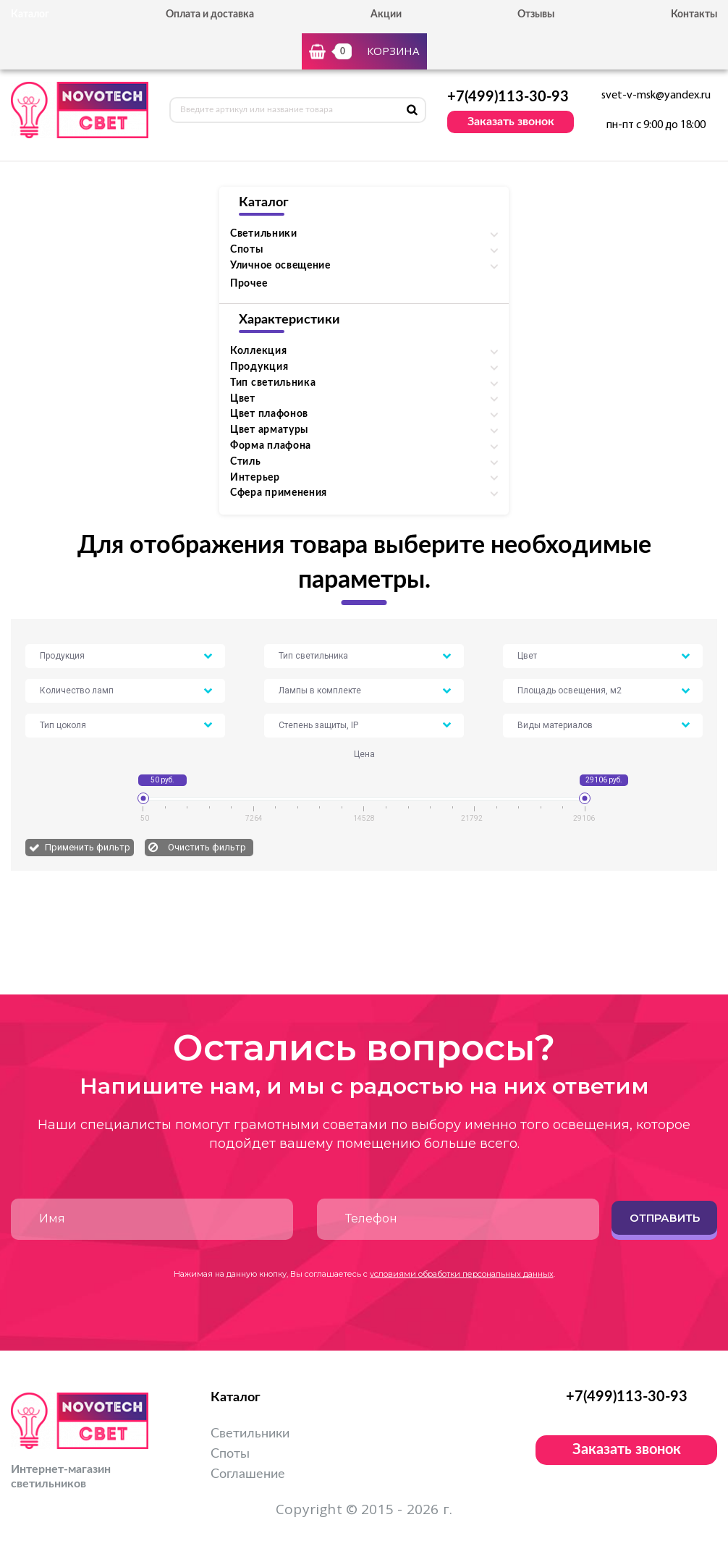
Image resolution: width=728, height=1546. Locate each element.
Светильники (250, 1433)
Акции (386, 14)
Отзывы (535, 14)
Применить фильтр (87, 847)
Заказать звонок (510, 121)
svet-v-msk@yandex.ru (656, 95)
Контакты (694, 14)
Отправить (665, 1218)
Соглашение (248, 1474)
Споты (230, 1454)
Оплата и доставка (210, 14)
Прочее (248, 284)
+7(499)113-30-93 (508, 97)
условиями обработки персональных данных (462, 1274)
